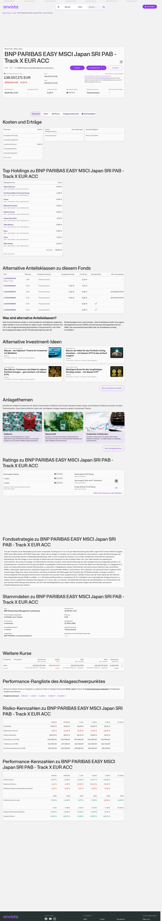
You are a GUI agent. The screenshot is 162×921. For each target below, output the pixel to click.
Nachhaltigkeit (88, 114)
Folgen (77, 68)
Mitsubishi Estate (10, 206)
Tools (80, 7)
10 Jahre (61, 696)
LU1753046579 (10, 292)
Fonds (14, 13)
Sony (5, 231)
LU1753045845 (10, 304)
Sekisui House (9, 212)
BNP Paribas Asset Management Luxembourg (35, 68)
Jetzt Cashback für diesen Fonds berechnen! (98, 76)
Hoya (6, 237)
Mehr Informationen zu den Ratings (108, 493)
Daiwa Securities (10, 218)
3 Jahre (42, 696)
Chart (45, 114)
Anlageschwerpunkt (71, 114)
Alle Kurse (56, 114)
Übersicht (36, 114)
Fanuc (6, 199)
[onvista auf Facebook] (46, 919)
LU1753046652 (10, 298)
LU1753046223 (10, 286)
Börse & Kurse (7, 13)
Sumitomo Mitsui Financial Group (17, 193)
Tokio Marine (8, 224)
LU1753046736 (10, 278)
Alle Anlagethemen (113, 448)
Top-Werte (121, 919)
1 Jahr (34, 696)
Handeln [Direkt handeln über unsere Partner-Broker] (115, 68)
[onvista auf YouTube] (50, 919)
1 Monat (25, 696)
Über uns (146, 919)
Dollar (102, 919)
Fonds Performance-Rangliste (97, 689)
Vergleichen (94, 68)
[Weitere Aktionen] (122, 665)
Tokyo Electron (9, 187)
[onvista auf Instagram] (54, 919)
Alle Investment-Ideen (112, 388)
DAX (85, 919)
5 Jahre (52, 696)
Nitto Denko (8, 243)
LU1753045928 (10, 310)
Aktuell (67, 7)
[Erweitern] (103, 68)
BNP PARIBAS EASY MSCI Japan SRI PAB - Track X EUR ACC (35, 13)
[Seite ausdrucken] (121, 61)
